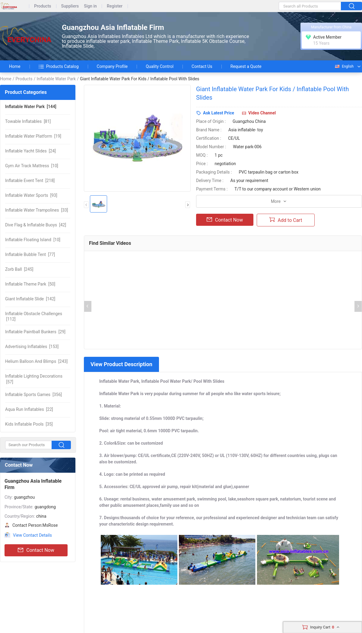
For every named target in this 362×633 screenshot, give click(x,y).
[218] (30, 180)
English (344, 66)
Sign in (90, 6)
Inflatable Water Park (56, 78)
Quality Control (159, 66)
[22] (29, 409)
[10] (31, 165)
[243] (36, 361)
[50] (30, 284)
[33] (36, 210)
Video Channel (262, 112)
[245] (19, 269)
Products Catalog (59, 66)
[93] (31, 195)
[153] (32, 346)
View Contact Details (32, 535)
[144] (30, 106)
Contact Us (202, 66)
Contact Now (36, 550)
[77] (30, 254)
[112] (33, 316)
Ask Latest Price (218, 112)
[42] (35, 224)
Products (42, 6)
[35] (29, 424)
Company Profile (112, 66)
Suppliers (70, 6)
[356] (33, 394)
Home (15, 66)
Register (114, 6)
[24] (30, 151)
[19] (33, 136)
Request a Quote (246, 66)
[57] (33, 379)
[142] (30, 298)
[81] (28, 121)
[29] (35, 331)
